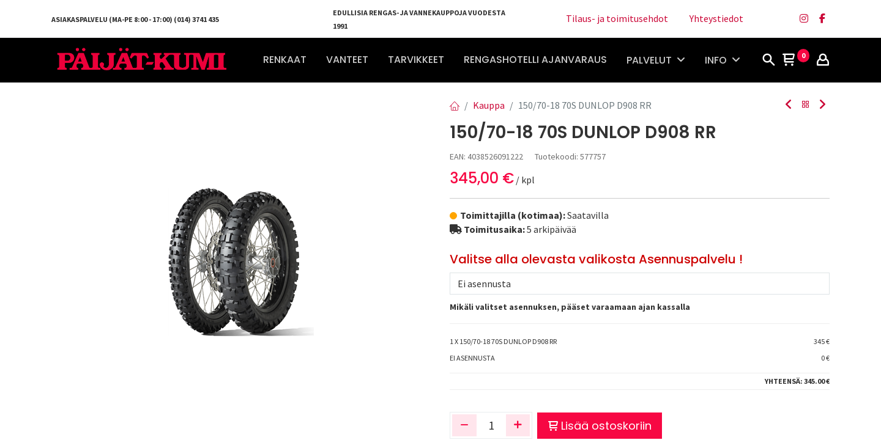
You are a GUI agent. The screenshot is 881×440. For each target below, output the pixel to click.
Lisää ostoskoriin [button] (600, 425)
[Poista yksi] (464, 425)
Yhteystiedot (716, 18)
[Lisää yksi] (518, 425)
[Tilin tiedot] (823, 60)
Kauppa (489, 105)
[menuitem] (284, 60)
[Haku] (768, 60)
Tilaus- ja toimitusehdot (617, 18)
